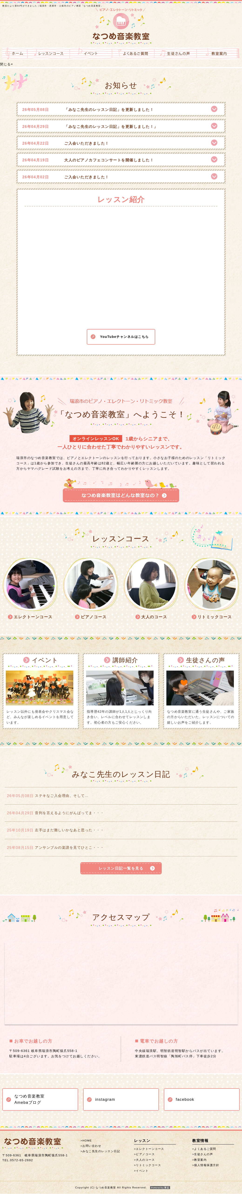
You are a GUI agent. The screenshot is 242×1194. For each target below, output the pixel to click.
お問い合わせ (91, 1146)
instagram (105, 1100)
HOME (87, 1141)
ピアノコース (145, 1155)
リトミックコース (148, 1165)
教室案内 (200, 1160)
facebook (185, 1100)
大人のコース (145, 1160)
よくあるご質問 (205, 1149)
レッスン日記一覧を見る (121, 868)
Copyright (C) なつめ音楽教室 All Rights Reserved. (121, 1188)
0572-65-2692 (17, 1160)
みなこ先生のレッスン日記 (101, 1151)
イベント (142, 1171)
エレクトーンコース (150, 1149)
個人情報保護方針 (206, 1165)
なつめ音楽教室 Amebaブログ (29, 1100)
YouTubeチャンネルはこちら (124, 331)
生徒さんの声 (203, 1155)
